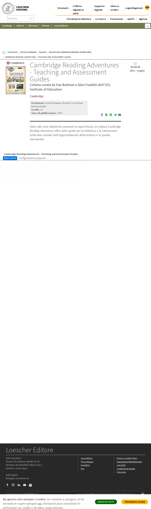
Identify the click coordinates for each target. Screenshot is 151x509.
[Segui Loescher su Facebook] (8, 475)
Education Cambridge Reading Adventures (70, 28)
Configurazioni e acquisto (32, 134)
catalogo (13, 28)
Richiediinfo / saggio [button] (137, 43)
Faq (82, 458)
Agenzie (143, 15)
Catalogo (7, 22)
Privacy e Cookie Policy (127, 448)
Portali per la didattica (79, 15)
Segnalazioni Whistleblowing (130, 451)
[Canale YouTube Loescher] (25, 475)
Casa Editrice (61, 22)
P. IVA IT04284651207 (16, 487)
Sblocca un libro (115, 4)
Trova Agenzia (87, 451)
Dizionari (33, 22)
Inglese (42, 28)
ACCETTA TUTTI (100, 502)
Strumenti (63, 4)
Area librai (85, 455)
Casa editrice (87, 448)
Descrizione (10, 134)
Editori (20, 22)
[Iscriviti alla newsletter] (31, 475)
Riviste (46, 22)
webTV (130, 15)
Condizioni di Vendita (126, 458)
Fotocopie (122, 462)
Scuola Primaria (28, 28)
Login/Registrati (134, 4)
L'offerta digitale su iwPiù (78, 6)
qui (44, 503)
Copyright (121, 455)
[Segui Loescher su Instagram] (14, 475)
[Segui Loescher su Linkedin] (20, 475)
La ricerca (100, 15)
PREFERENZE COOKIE (132, 502)
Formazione (116, 15)
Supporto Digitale (99, 4)
